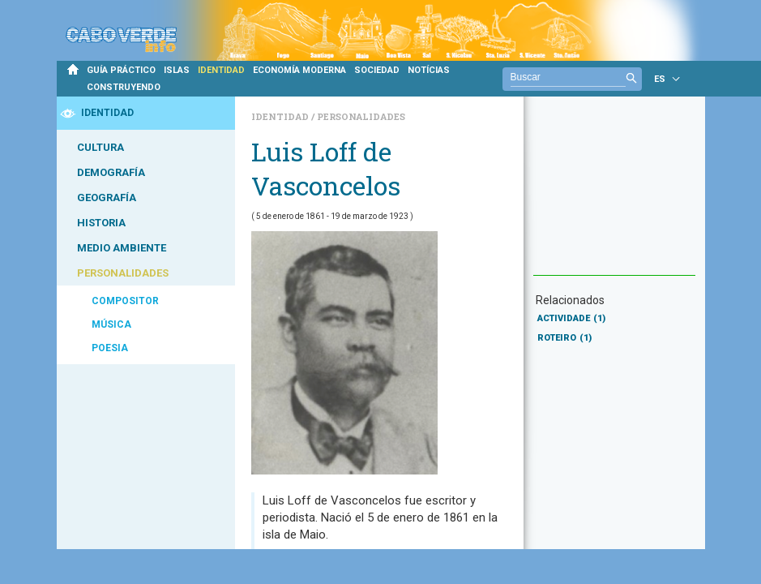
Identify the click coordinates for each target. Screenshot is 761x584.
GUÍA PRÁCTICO (121, 70)
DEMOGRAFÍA (111, 172)
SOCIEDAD (377, 70)
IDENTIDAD (221, 70)
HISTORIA (101, 223)
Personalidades (361, 116)
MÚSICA (111, 324)
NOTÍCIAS (429, 70)
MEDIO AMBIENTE (121, 248)
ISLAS (177, 70)
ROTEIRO (564, 338)
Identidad (281, 116)
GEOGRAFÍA (106, 197)
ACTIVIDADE (571, 318)
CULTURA (100, 147)
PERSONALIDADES (123, 273)
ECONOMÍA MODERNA (299, 70)
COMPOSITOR (125, 301)
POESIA (110, 348)
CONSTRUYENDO (123, 87)
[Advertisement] (614, 194)
